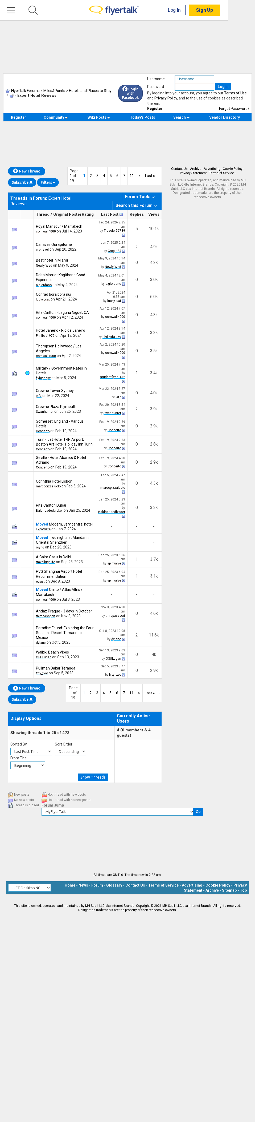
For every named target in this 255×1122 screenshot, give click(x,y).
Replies (137, 214)
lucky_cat (43, 299)
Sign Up (231, 10)
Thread (43, 214)
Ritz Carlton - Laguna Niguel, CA (62, 312)
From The (18, 758)
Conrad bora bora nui (53, 294)
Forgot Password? (234, 108)
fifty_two (42, 673)
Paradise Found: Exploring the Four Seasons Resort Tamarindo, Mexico (65, 633)
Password (155, 87)
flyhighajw (43, 378)
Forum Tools (137, 196)
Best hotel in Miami (52, 260)
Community (56, 117)
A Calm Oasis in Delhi (53, 557)
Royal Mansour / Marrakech (59, 226)
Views (153, 214)
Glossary (114, 885)
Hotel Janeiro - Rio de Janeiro (60, 330)
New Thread (26, 171)
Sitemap (229, 890)
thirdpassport (45, 616)
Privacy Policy (165, 98)
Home (70, 885)
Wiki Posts (99, 117)
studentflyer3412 (112, 377)
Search (181, 117)
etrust (40, 581)
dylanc (41, 642)
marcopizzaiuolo (48, 486)
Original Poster (67, 214)
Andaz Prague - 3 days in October (64, 611)
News (83, 885)
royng (40, 547)
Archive (195, 169)
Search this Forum (134, 205)
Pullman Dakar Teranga (55, 668)
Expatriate (43, 529)
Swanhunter (45, 412)
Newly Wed (44, 265)
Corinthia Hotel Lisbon (54, 481)
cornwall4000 (46, 231)
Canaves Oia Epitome (54, 244)
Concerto (43, 431)
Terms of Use (235, 93)
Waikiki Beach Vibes (52, 652)
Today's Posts (142, 117)
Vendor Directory (224, 117)
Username (156, 79)
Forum (97, 885)
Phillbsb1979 (45, 336)
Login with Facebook (130, 93)
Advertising (212, 169)
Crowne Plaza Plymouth (56, 406)
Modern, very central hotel (71, 524)
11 (132, 176)
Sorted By (18, 744)
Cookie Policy (232, 169)
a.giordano (44, 285)
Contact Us (179, 169)
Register (154, 108)
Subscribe (22, 182)
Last (150, 176)
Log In (201, 10)
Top (243, 890)
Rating (88, 214)
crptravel (42, 249)
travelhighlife (45, 562)
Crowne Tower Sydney (55, 390)
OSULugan (43, 657)
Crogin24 (114, 251)
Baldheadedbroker (49, 510)
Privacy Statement (193, 173)
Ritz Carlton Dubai (51, 505)
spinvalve (114, 563)
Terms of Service (221, 173)
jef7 (39, 396)
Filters (48, 182)
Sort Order (63, 744)
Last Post (109, 214)
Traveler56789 (114, 231)
